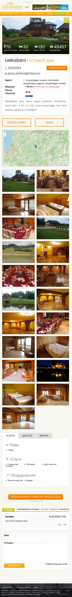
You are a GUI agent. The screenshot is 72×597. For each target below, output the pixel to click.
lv (24, 2)
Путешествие (39, 14)
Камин (28, 480)
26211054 (14, 68)
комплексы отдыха (23, 587)
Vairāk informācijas (34, 594)
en (30, 2)
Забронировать (57, 67)
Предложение (26, 14)
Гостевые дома (7, 14)
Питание (29, 464)
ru (27, 2)
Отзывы (49, 14)
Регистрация (59, 14)
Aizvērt (67, 591)
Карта (17, 14)
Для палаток (49, 464)
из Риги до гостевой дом (46, 86)
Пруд (9, 450)
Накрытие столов (12, 465)
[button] (36, 146)
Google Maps (16, 122)
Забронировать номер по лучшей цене (36, 497)
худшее (53, 509)
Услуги (10, 435)
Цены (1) (27, 435)
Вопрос (44, 435)
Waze (49, 122)
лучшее (44, 509)
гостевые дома (7, 587)
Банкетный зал (14, 480)
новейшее (63, 509)
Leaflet (51, 165)
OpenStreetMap (59, 165)
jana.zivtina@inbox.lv (24, 73)
